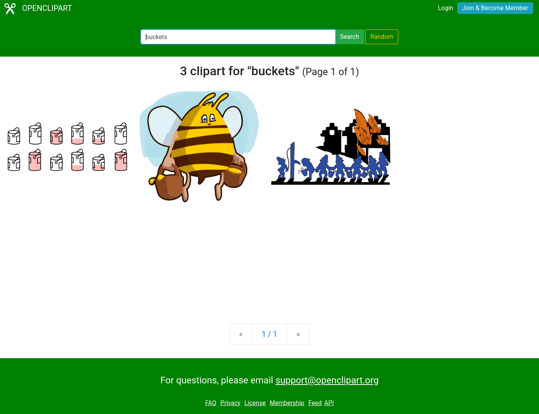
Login (445, 8)
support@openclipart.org (327, 380)
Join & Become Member (495, 8)
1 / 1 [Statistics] (269, 334)
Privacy (230, 403)
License (255, 403)
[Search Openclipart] (238, 36)
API (329, 403)
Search (349, 36)
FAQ (210, 403)
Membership (287, 403)
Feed (315, 403)
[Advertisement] (269, 256)
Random (382, 36)
